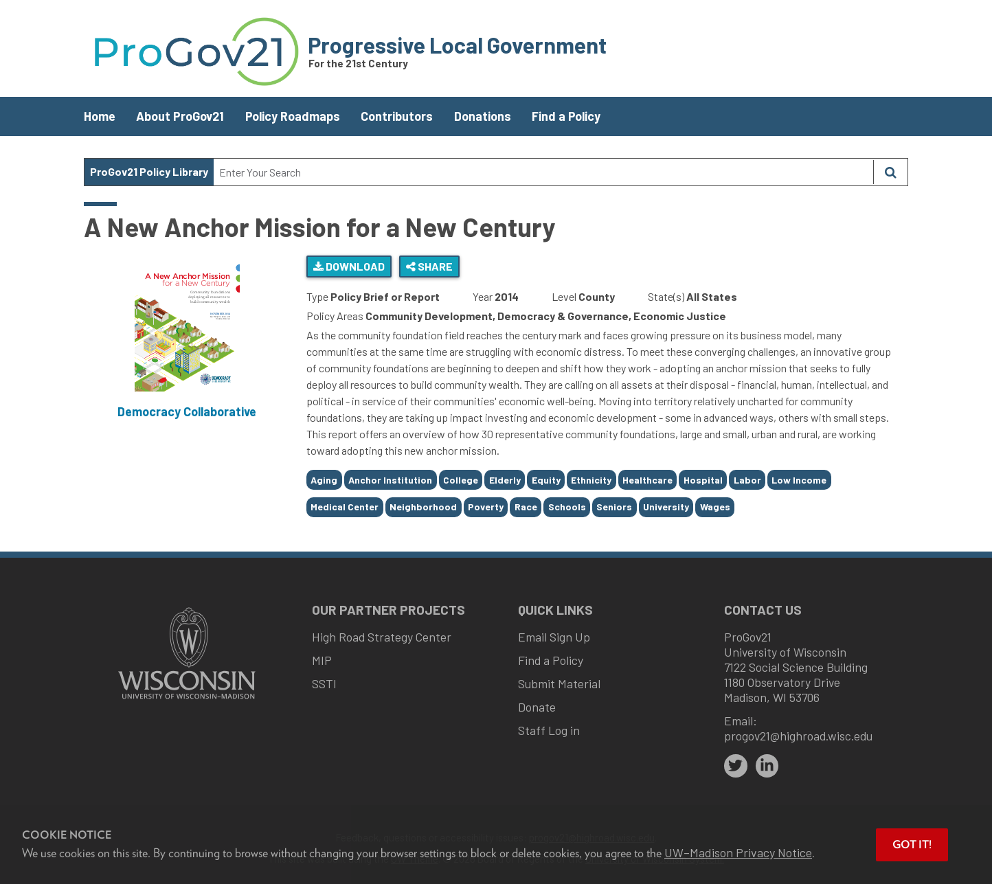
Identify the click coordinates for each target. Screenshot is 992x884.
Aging (324, 480)
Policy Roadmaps (292, 116)
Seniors (614, 506)
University (666, 506)
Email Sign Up (554, 636)
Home (99, 116)
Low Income (798, 480)
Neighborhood (423, 506)
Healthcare (647, 480)
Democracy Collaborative (186, 411)
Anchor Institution (390, 480)
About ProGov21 (180, 116)
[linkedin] (767, 766)
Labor (747, 480)
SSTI (324, 683)
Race (526, 506)
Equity (546, 480)
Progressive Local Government (457, 45)
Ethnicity (591, 480)
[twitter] (735, 766)
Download (349, 266)
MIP (322, 660)
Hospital (703, 480)
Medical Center (345, 506)
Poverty (486, 506)
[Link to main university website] (187, 700)
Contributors (397, 116)
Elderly (505, 480)
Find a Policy (566, 116)
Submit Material (559, 683)
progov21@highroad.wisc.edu (798, 735)
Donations (482, 116)
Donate (537, 706)
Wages (715, 506)
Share (429, 266)
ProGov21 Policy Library (149, 171)
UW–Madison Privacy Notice (738, 852)
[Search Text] (543, 172)
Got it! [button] (912, 844)
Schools (567, 506)
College (460, 480)
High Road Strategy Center (381, 636)
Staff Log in (549, 730)
